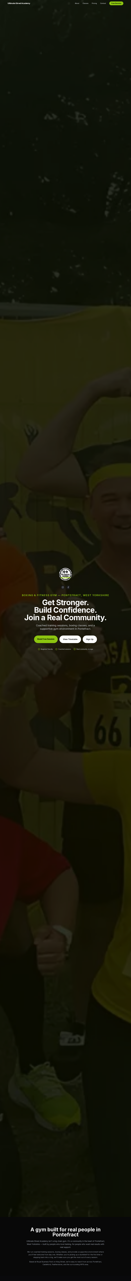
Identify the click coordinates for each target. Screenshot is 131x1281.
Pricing (94, 3)
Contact (103, 3)
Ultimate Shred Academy (19, 3)
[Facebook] (68, 587)
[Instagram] (63, 587)
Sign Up (89, 639)
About (77, 3)
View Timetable (70, 639)
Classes (85, 3)
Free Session (116, 3)
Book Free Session (45, 639)
